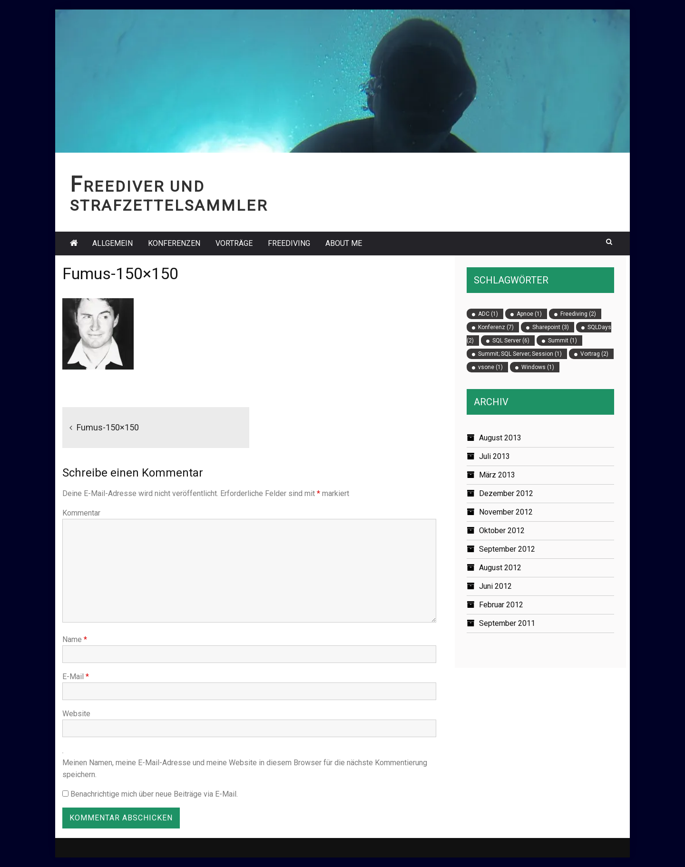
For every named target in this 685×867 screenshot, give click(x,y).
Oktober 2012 (502, 530)
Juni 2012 (495, 586)
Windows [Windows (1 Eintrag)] (537, 367)
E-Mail (75, 676)
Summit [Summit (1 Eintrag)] (562, 340)
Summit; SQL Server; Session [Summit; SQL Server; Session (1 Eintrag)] (520, 354)
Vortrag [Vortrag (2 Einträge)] (594, 354)
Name (74, 639)
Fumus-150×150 (108, 427)
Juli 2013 (494, 456)
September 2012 (507, 549)
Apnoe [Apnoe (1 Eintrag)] (529, 314)
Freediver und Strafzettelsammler (169, 196)
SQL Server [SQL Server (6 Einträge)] (510, 340)
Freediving (289, 243)
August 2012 (500, 567)
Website (76, 713)
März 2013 (497, 474)
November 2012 (506, 511)
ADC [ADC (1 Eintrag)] (488, 314)
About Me (343, 243)
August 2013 (500, 437)
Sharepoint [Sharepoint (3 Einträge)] (550, 327)
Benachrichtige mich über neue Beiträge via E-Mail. (154, 794)
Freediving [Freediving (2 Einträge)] (578, 314)
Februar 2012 (501, 604)
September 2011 (507, 623)
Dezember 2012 (506, 493)
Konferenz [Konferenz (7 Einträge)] (496, 327)
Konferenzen (174, 243)
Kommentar (81, 512)
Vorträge (234, 243)
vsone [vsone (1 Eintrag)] (490, 367)
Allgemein (112, 243)
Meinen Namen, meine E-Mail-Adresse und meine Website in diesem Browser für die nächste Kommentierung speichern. (244, 768)
